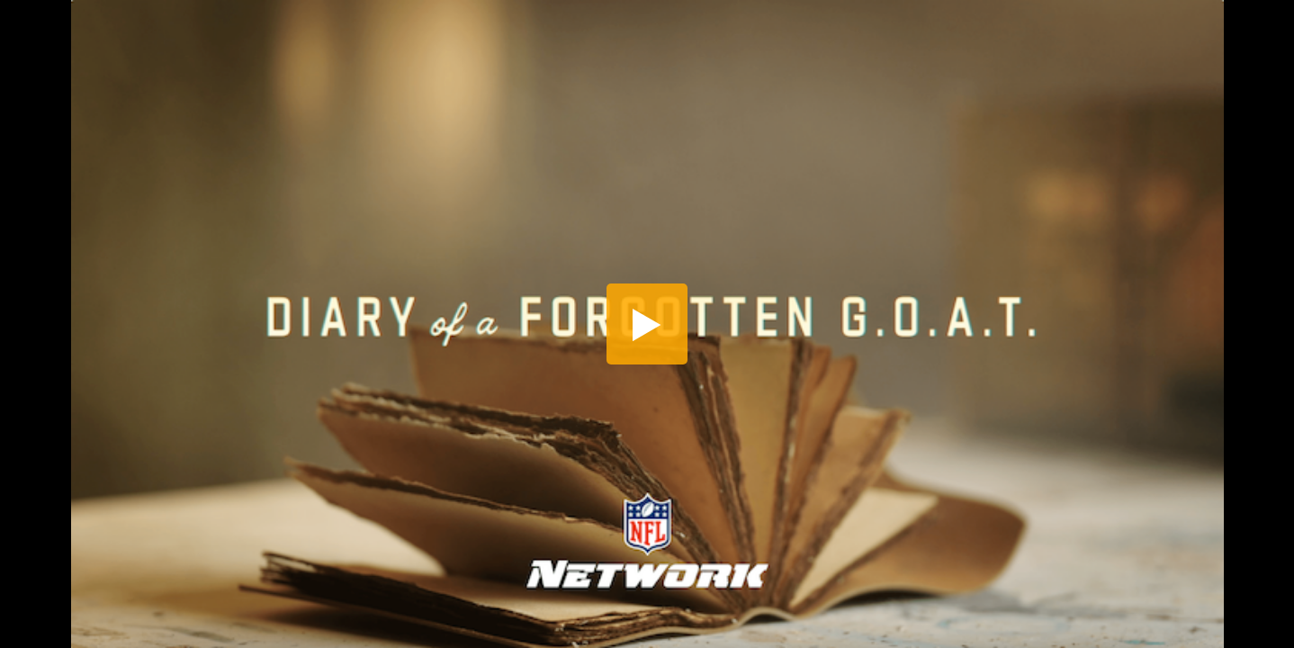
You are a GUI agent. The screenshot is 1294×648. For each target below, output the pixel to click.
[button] (647, 324)
